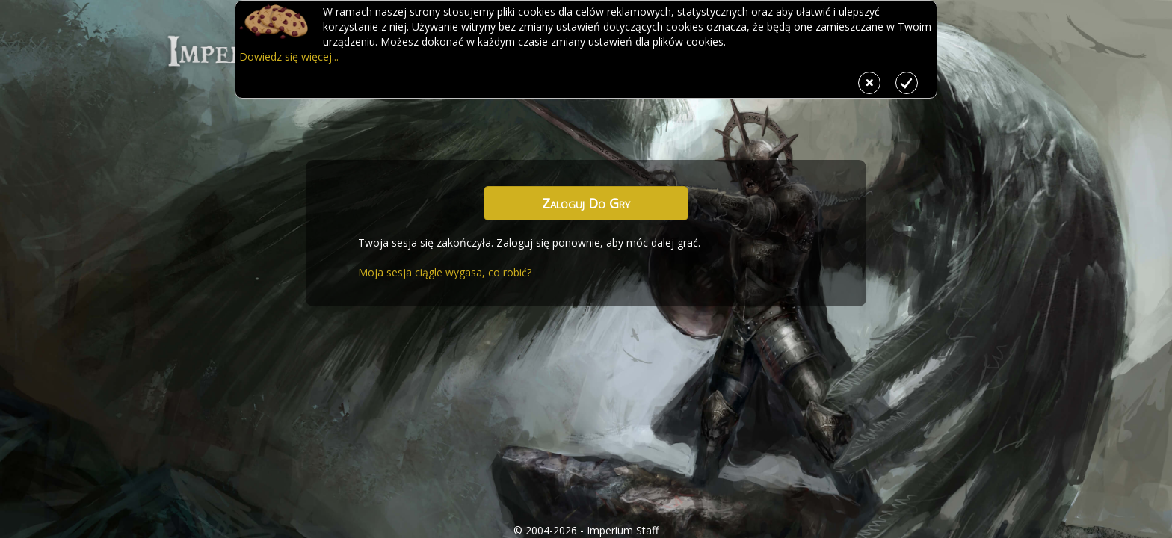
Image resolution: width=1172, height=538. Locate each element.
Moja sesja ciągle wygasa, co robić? (444, 272)
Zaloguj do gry (586, 203)
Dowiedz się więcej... (289, 56)
